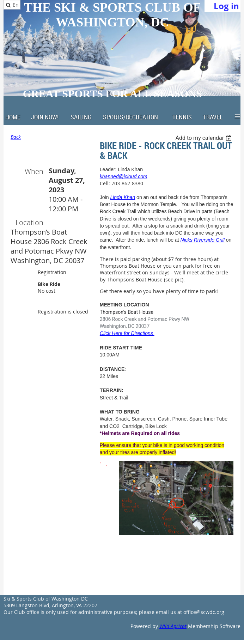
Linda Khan (122, 197)
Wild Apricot (173, 626)
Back (16, 136)
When (34, 171)
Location (29, 222)
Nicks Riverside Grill (203, 240)
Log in (226, 6)
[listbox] (204, 137)
